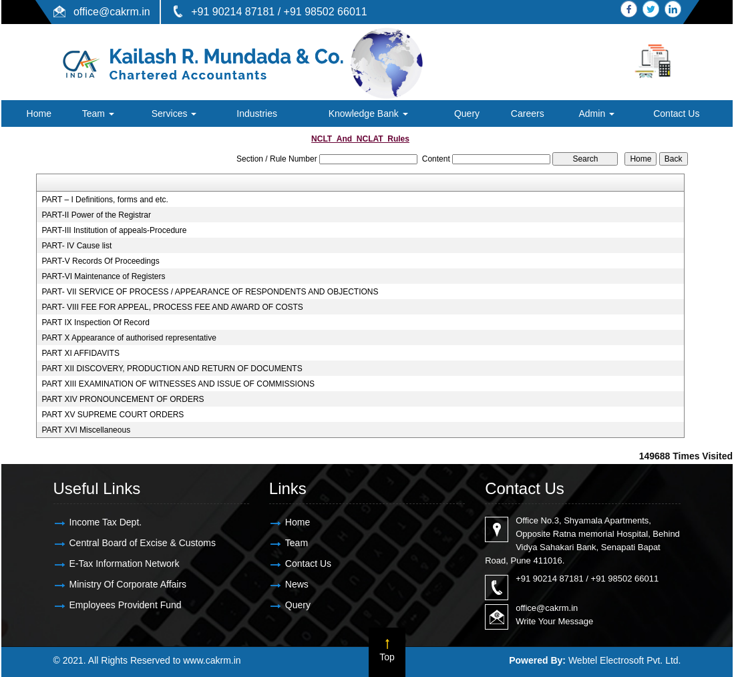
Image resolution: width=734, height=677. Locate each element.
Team (98, 113)
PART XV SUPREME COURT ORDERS (112, 414)
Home (39, 113)
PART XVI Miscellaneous (85, 430)
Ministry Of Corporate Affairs (128, 584)
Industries (256, 113)
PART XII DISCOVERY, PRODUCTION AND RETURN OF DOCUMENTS (171, 368)
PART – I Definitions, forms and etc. (104, 199)
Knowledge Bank (368, 113)
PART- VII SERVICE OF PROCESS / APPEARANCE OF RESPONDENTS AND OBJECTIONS (209, 291)
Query (467, 113)
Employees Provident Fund (125, 605)
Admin (596, 113)
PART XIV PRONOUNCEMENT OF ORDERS (122, 399)
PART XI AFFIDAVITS (80, 353)
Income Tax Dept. (105, 522)
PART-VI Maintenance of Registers (103, 276)
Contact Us (676, 113)
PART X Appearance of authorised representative (128, 338)
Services (174, 113)
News (297, 584)
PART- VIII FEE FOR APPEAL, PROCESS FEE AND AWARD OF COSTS (172, 307)
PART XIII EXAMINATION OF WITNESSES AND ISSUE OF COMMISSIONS (178, 384)
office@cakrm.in (111, 11)
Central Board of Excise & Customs (142, 542)
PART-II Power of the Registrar (96, 215)
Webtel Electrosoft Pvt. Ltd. (624, 660)
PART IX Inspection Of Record (95, 322)
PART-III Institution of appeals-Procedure (113, 230)
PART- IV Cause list (76, 245)
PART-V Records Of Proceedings (100, 261)
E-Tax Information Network (124, 563)
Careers (527, 113)
